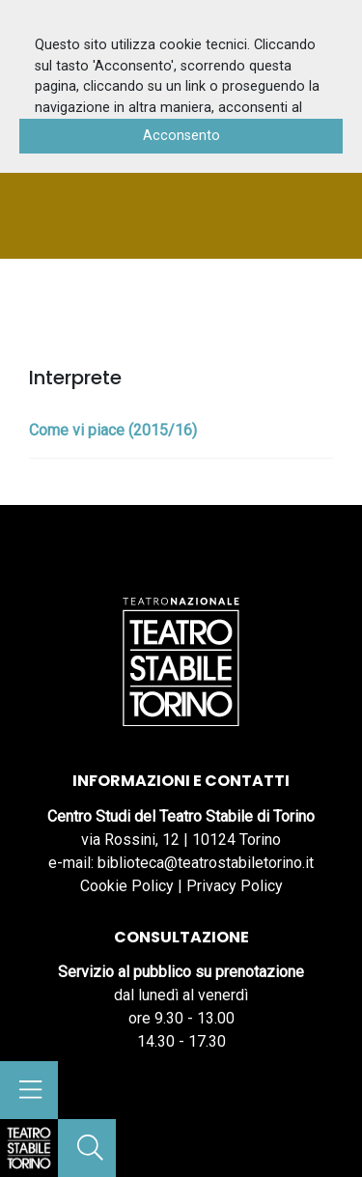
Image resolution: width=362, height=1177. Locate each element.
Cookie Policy (127, 886)
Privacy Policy (234, 886)
